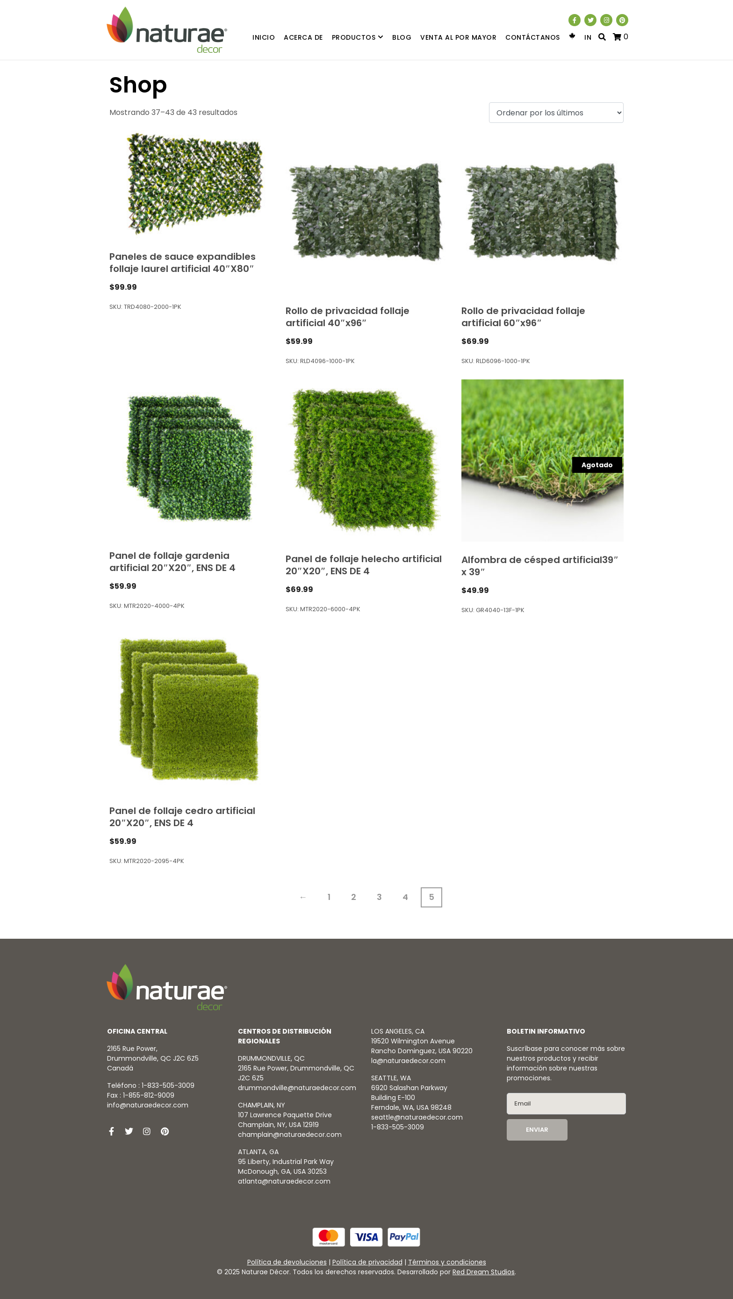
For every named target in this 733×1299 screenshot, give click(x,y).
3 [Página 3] (379, 897)
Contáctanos (532, 37)
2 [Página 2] (353, 897)
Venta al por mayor (458, 37)
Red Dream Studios (484, 1272)
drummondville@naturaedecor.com (297, 1087)
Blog (401, 37)
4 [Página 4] (405, 897)
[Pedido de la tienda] (556, 112)
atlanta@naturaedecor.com (284, 1181)
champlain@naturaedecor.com (290, 1134)
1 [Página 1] (329, 897)
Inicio (263, 37)
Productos (358, 38)
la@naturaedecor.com (408, 1060)
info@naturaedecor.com (147, 1105)
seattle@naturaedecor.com (417, 1117)
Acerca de (303, 37)
